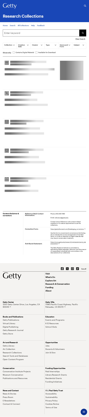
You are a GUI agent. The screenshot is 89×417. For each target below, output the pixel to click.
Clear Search (80, 39)
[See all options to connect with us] (83, 269)
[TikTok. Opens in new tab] (77, 268)
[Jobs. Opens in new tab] (47, 346)
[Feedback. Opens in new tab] (41, 25)
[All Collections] (23, 25)
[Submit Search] (82, 33)
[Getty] (10, 6)
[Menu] (84, 412)
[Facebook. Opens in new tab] (62, 268)
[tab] (10, 46)
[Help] (33, 25)
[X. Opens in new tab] (67, 268)
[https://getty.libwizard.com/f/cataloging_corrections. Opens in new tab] (68, 229)
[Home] (5, 25)
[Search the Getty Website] (85, 6)
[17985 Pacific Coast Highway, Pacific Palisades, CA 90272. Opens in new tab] (65, 305)
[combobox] (41, 33)
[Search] (12, 25)
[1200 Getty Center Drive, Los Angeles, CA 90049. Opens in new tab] (23, 305)
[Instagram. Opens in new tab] (72, 268)
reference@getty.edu (61, 217)
